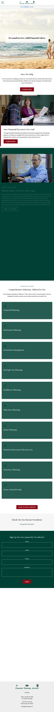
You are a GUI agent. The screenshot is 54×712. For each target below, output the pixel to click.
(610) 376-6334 (29, 697)
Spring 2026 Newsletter (27, 524)
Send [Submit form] (27, 581)
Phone (27, 558)
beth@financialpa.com (27, 706)
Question (27, 567)
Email (27, 550)
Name (27, 541)
